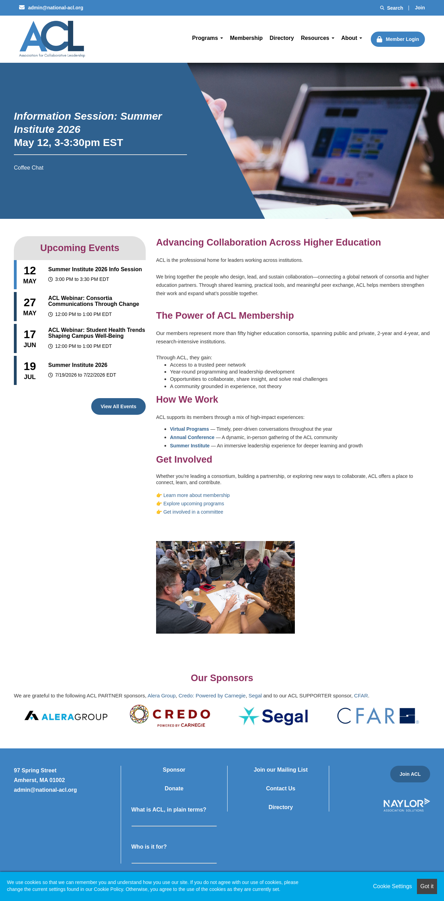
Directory (282, 38)
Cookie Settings (392, 886)
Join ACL (410, 774)
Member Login (402, 39)
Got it (427, 886)
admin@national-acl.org (51, 7)
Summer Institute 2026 (78, 365)
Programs (207, 38)
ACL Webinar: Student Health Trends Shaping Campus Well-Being (96, 333)
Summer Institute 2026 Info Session (95, 269)
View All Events (118, 406)
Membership (246, 38)
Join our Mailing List (281, 770)
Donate (174, 788)
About (351, 38)
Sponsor (174, 770)
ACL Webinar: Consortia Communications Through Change (93, 301)
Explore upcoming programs (193, 503)
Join (420, 7)
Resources (317, 38)
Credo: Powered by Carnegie (212, 695)
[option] (66, 715)
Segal (255, 695)
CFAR (361, 695)
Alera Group (161, 695)
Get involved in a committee (193, 512)
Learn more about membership (196, 495)
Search (391, 8)
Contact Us (280, 788)
